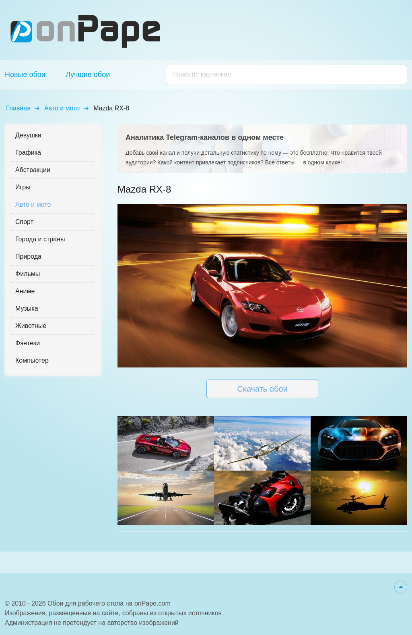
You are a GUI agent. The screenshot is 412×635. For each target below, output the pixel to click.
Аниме (25, 291)
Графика (28, 152)
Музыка (26, 308)
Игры (23, 187)
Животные (30, 325)
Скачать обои (262, 388)
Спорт (24, 221)
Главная (18, 108)
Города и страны (40, 239)
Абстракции (32, 169)
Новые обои (25, 74)
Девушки (28, 135)
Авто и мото (62, 108)
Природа (28, 256)
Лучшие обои (88, 74)
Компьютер (32, 360)
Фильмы (27, 273)
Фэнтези (27, 343)
